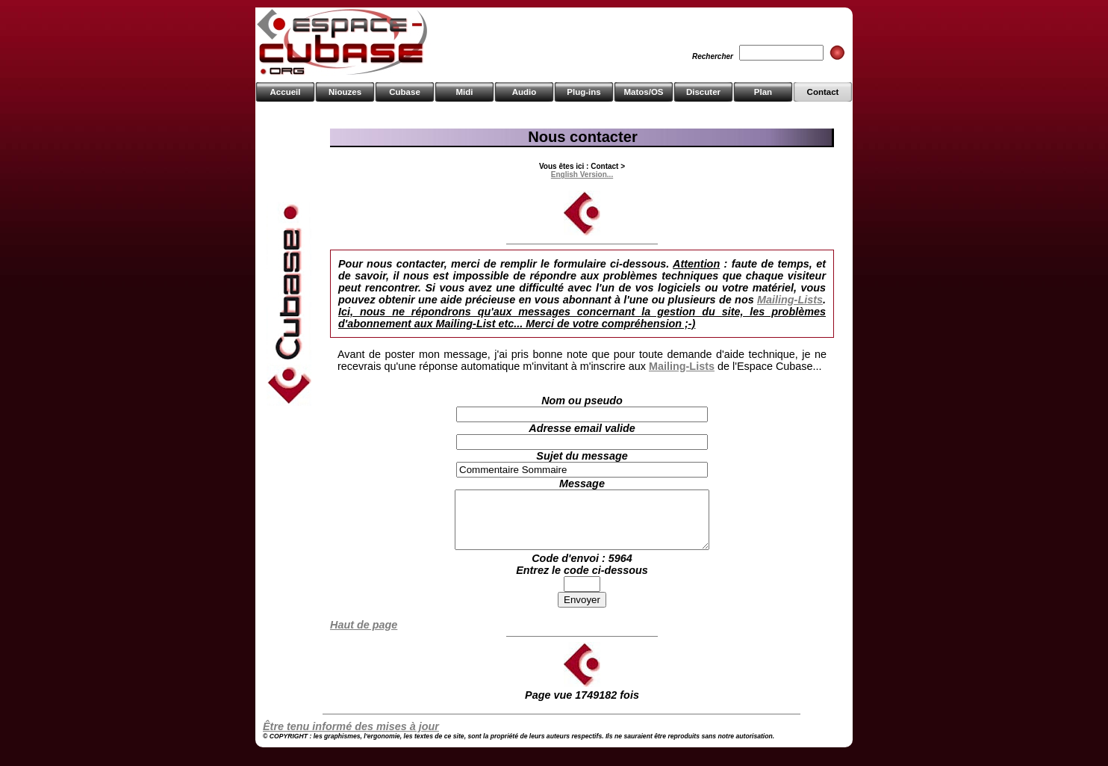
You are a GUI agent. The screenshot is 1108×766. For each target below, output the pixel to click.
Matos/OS (643, 91)
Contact (823, 91)
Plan (763, 91)
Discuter (703, 91)
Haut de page (363, 636)
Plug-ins (583, 91)
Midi (464, 91)
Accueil (285, 91)
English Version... (582, 174)
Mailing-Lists (790, 300)
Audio (524, 91)
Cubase (404, 91)
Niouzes (345, 91)
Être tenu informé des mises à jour (351, 738)
